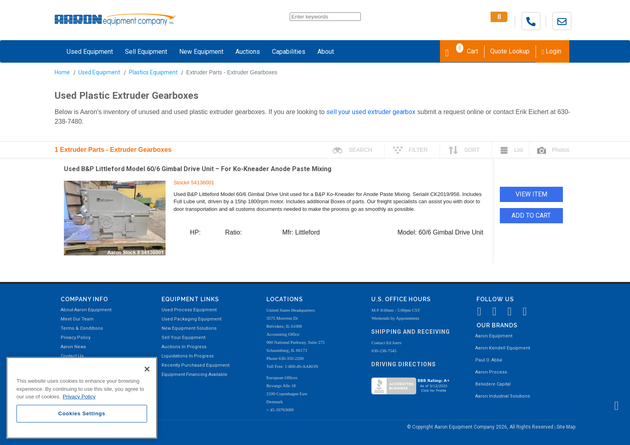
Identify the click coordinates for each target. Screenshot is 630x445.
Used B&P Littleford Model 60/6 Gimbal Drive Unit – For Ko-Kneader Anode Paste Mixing (197, 169)
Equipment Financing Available (194, 374)
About (325, 51)
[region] (81, 398)
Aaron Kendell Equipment (502, 348)
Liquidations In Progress (188, 356)
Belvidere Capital (493, 384)
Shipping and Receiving (410, 332)
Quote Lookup (510, 51)
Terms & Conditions (82, 328)
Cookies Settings (81, 413)
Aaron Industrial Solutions (502, 396)
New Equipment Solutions (189, 328)
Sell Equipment (146, 51)
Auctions (247, 51)
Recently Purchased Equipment (195, 365)
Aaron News (73, 346)
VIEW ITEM (531, 194)
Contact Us (72, 356)
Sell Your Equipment (183, 337)
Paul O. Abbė (488, 360)
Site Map (565, 427)
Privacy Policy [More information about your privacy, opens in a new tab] (79, 397)
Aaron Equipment (493, 336)
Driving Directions (403, 364)
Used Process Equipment (189, 309)
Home (62, 72)
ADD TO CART (531, 215)
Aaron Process (491, 372)
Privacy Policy (75, 337)
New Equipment (201, 51)
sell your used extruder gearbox (370, 112)
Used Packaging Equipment (191, 319)
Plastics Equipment (153, 72)
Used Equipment (90, 51)
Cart (461, 50)
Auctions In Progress (184, 346)
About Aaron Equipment (86, 309)
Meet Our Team (77, 319)
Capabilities (288, 51)
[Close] (147, 369)
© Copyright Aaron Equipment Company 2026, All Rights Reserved (480, 427)
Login (551, 51)
